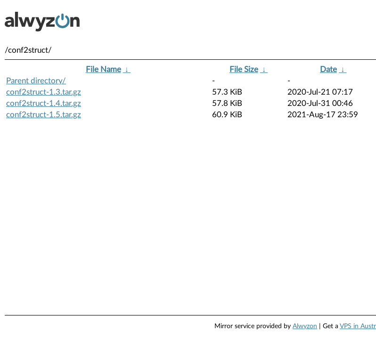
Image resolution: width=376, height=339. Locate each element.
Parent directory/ (36, 81)
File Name (103, 69)
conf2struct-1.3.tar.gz (43, 92)
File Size (243, 69)
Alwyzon (305, 326)
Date (328, 69)
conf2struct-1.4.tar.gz (43, 103)
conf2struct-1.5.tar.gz (43, 115)
